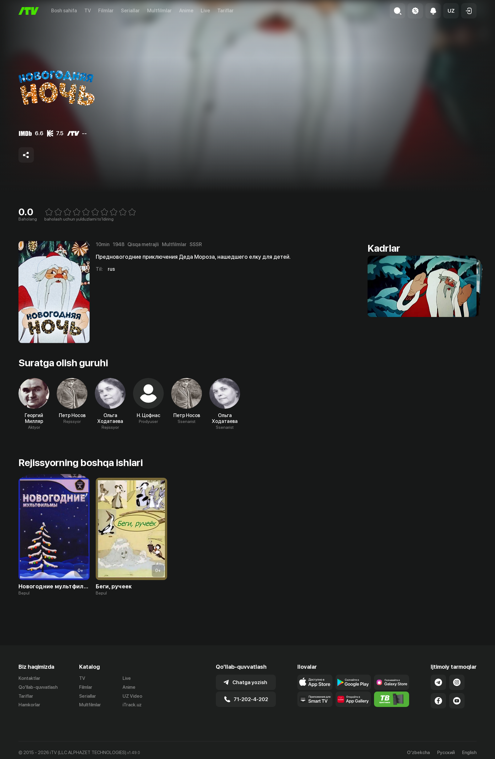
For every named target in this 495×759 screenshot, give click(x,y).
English (469, 752)
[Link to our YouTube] (457, 700)
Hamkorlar (29, 705)
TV (87, 11)
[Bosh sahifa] (28, 11)
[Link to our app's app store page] (315, 682)
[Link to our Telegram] (438, 682)
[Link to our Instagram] (457, 682)
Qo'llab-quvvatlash (38, 687)
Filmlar (106, 11)
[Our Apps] (315, 699)
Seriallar (130, 11)
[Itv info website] (391, 699)
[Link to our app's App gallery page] (353, 699)
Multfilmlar (159, 11)
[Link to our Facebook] (438, 700)
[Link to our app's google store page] (353, 682)
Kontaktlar (29, 678)
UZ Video (132, 696)
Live (205, 11)
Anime (186, 11)
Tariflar (225, 11)
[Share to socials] (26, 155)
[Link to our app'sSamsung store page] (391, 682)
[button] (451, 10)
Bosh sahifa (64, 11)
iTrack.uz (132, 705)
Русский (446, 752)
